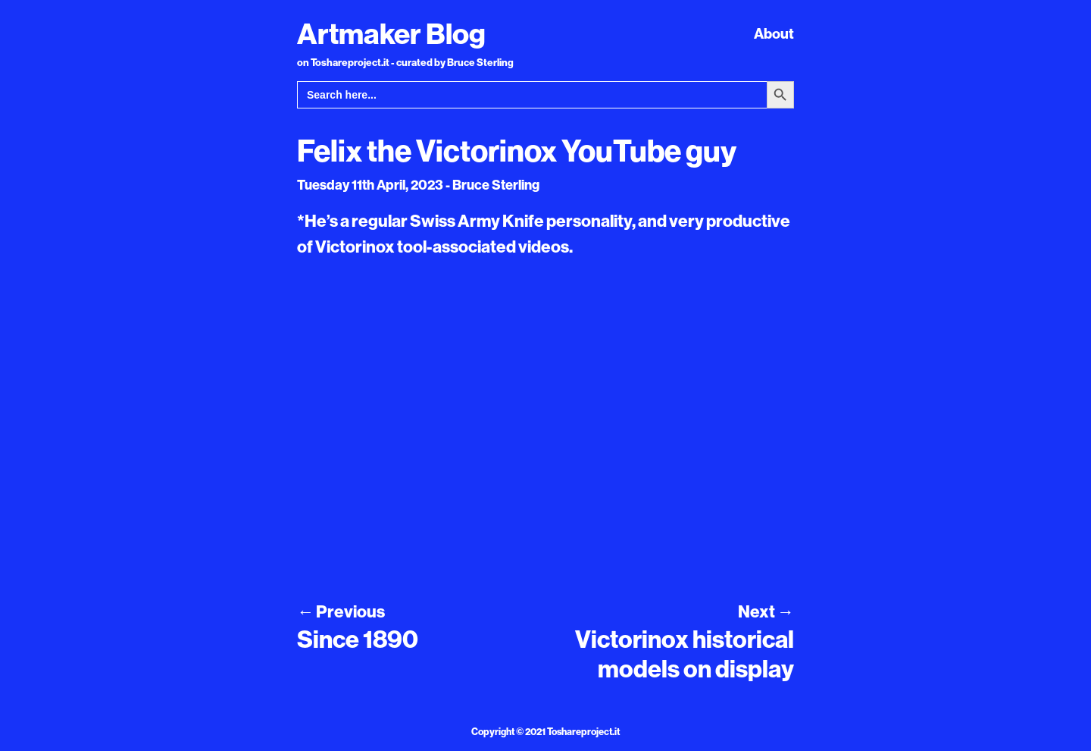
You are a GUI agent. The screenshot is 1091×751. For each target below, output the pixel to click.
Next (766, 611)
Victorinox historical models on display (684, 653)
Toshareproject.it (583, 731)
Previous (341, 611)
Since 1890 (357, 639)
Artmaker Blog (391, 33)
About (774, 33)
